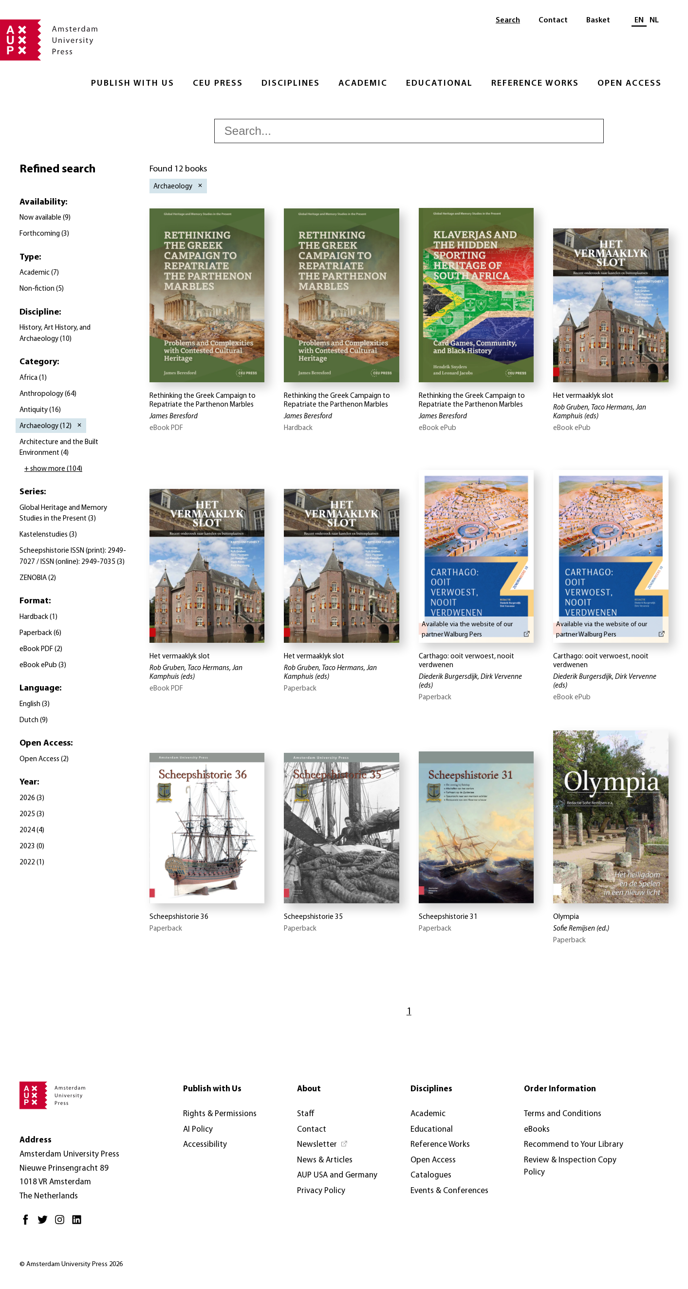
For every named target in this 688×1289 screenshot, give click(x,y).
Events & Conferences (449, 1191)
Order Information (560, 1089)
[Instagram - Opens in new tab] (62, 1223)
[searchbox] (409, 131)
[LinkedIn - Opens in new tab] (79, 1223)
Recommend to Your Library (573, 1144)
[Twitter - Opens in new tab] (45, 1223)
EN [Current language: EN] (639, 20)
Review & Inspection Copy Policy (570, 1166)
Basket (598, 20)
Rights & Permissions (220, 1114)
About (309, 1089)
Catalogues (430, 1175)
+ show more (53, 469)
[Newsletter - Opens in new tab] (323, 1145)
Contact (553, 20)
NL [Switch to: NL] (654, 20)
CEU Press (218, 83)
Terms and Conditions (562, 1114)
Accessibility (205, 1144)
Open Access (629, 83)
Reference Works (535, 83)
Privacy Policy (321, 1191)
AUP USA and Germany (337, 1175)
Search (508, 20)
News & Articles (325, 1160)
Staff (306, 1114)
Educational (439, 83)
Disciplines (290, 83)
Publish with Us (132, 83)
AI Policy (198, 1129)
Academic (363, 83)
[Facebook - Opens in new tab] (28, 1223)
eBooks (537, 1129)
